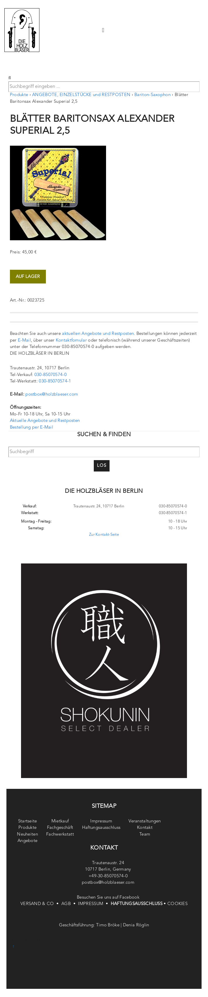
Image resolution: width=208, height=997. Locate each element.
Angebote (27, 841)
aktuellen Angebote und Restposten (98, 334)
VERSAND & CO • (40, 904)
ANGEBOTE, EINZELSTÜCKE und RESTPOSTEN (81, 95)
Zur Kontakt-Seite (104, 535)
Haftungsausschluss (101, 828)
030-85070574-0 (50, 375)
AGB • (69, 904)
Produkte (19, 95)
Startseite (27, 821)
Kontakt (144, 828)
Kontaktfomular (71, 340)
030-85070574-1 (55, 381)
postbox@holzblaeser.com (51, 394)
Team (144, 834)
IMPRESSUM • (94, 904)
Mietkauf (60, 821)
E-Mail (24, 340)
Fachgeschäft (60, 828)
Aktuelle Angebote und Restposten (45, 421)
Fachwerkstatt (60, 834)
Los (101, 466)
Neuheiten (27, 834)
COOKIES (177, 904)
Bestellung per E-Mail (31, 427)
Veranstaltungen (145, 821)
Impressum (101, 821)
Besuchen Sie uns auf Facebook (108, 897)
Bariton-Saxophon (152, 95)
